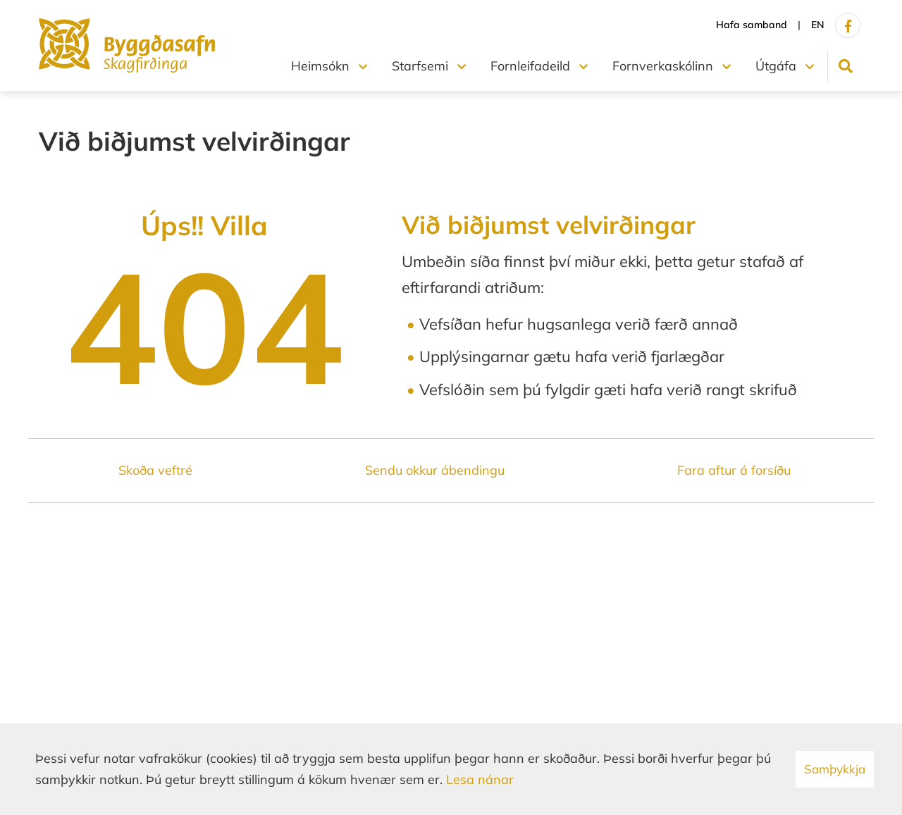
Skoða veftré (155, 470)
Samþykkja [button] (834, 768)
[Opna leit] (845, 66)
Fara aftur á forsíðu (734, 470)
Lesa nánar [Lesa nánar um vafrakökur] (480, 779)
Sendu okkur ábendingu (435, 470)
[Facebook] (847, 25)
